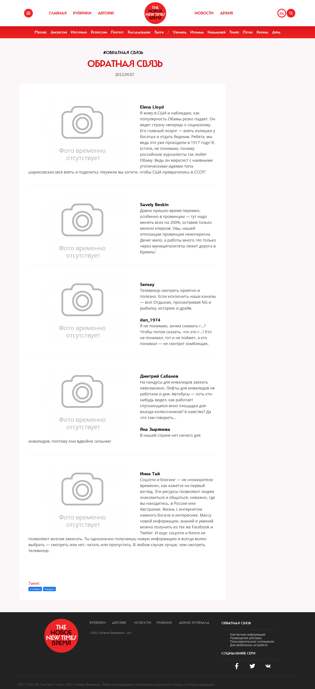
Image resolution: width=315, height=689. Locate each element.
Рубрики (82, 13)
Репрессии (99, 32)
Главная (57, 13)
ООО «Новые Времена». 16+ (111, 633)
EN (282, 13)
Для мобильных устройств (249, 645)
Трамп (234, 32)
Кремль (262, 32)
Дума (276, 32)
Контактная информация (247, 634)
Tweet (34, 583)
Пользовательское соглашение (252, 641)
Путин (248, 32)
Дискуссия (59, 32)
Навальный (217, 32)
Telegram (49, 589)
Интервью (79, 32)
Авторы (106, 13)
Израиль (197, 32)
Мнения (164, 623)
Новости (204, 13)
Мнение (41, 32)
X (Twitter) (35, 589)
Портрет (117, 32)
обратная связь (236, 623)
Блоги (159, 32)
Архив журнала (194, 623)
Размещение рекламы (246, 638)
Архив (226, 13)
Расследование (139, 32)
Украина (179, 32)
